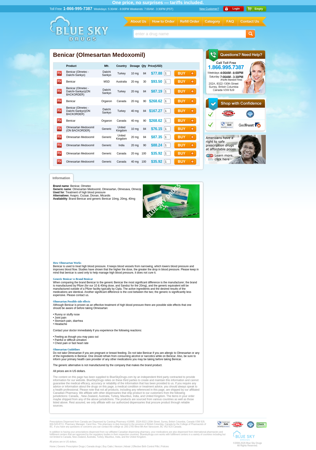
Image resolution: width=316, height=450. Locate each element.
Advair (127, 446)
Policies (165, 446)
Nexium (118, 446)
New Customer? (209, 8)
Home (53, 446)
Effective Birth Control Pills (145, 446)
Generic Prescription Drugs (71, 446)
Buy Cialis (108, 446)
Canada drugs (94, 446)
